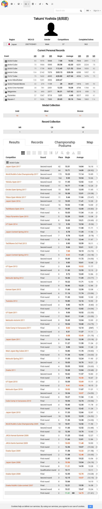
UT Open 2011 (11, 312)
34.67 (70, 84)
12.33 (59, 88)
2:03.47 (59, 80)
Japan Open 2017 (13, 166)
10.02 (70, 61)
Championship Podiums (65, 144)
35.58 (59, 65)
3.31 (60, 95)
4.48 (71, 95)
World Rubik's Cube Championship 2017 (22, 174)
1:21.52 (70, 68)
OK (90, 506)
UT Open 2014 (11, 224)
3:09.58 (70, 72)
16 (46, 116)
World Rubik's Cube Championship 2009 (22, 424)
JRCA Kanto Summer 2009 (17, 443)
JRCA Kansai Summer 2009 (17, 435)
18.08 (70, 88)
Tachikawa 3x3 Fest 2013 (16, 243)
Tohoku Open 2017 (13, 182)
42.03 (70, 65)
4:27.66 (70, 76)
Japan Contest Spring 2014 (17, 232)
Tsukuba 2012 (11, 301)
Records (37, 142)
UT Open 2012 (11, 266)
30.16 (70, 99)
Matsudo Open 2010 (14, 389)
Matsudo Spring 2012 (15, 278)
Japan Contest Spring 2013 (17, 255)
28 (61, 84)
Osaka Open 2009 (13, 451)
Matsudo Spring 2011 (15, 359)
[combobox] (69, 10)
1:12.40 (59, 68)
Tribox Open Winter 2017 (16, 197)
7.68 (60, 61)
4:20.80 (59, 76)
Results (14, 142)
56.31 (59, 91)
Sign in (97, 11)
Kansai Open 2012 (13, 289)
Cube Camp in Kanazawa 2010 (18, 401)
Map (90, 142)
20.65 (59, 99)
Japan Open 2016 (13, 201)
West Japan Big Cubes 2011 (17, 351)
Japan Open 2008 (13, 462)
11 (80, 116)
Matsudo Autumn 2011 (15, 320)
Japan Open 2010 (13, 412)
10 (17, 116)
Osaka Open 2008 (13, 474)
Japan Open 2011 (13, 339)
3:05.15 (59, 72)
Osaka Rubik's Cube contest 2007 (19, 485)
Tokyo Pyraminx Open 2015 (17, 216)
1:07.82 (70, 91)
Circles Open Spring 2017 (16, 190)
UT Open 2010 (11, 382)
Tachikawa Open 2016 (15, 209)
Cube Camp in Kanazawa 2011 (18, 328)
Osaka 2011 (11, 370)
